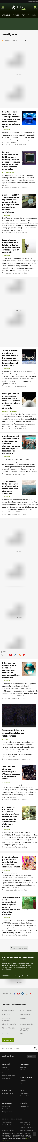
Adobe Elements (7, 1034)
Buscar (35, 1048)
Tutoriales (6, 739)
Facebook (6, 654)
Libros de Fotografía (9, 1024)
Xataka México (7, 1122)
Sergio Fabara (11, 187)
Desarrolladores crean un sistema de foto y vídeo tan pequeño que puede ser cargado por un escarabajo (11, 246)
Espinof (22, 1083)
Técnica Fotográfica (8, 1028)
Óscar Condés (11, 145)
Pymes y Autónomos (26, 1109)
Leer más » (14, 142)
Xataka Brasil (6, 1125)
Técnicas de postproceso (6, 1019)
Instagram (15, 654)
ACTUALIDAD (6, 15)
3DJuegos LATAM (25, 1122)
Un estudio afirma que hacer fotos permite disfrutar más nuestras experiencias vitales (11, 862)
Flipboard (24, 654)
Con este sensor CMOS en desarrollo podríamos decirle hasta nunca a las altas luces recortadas (11, 487)
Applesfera (5, 1073)
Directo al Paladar (8, 1093)
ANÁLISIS (16, 15)
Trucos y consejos (26, 1010)
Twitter (1, 654)
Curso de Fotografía (26, 1024)
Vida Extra (23, 1070)
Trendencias (6, 1106)
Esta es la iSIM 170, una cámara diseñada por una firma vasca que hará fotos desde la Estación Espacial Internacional (10, 358)
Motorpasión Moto (25, 1096)
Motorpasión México (26, 1130)
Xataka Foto (19, 7)
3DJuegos (23, 1067)
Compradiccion (7, 1112)
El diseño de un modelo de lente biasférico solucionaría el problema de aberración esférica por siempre (11, 670)
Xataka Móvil (6, 1070)
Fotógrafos (6, 1014)
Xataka (4, 1067)
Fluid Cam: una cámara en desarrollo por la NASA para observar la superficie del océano (11, 772)
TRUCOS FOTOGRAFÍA (29, 15)
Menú (2, 9)
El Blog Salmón (24, 1106)
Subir (30, 1056)
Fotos (27, 41)
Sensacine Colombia (26, 1128)
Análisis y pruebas (19, 976)
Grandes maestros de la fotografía (27, 1029)
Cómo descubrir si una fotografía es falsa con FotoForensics (13, 732)
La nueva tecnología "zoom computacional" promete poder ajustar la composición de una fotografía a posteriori (11, 906)
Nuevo (35, 9)
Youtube (10, 654)
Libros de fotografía (9, 411)
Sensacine (23, 1080)
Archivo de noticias (20, 948)
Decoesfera (6, 1109)
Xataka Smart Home (8, 1076)
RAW (21, 1034)
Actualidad (6, 129)
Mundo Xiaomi (6, 1078)
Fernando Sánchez (13, 759)
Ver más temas (8, 1040)
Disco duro (19, 41)
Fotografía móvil (8, 172)
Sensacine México (25, 1125)
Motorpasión (24, 1093)
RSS (19, 654)
